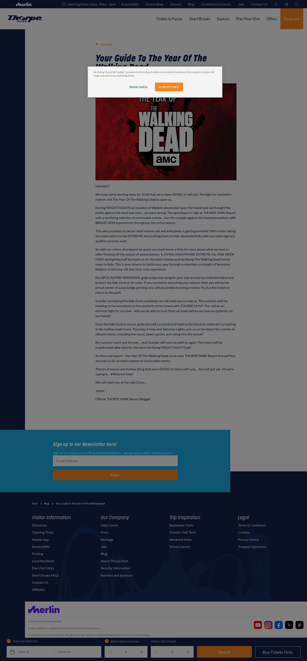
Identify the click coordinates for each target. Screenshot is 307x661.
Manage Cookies (138, 86)
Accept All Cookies (168, 86)
